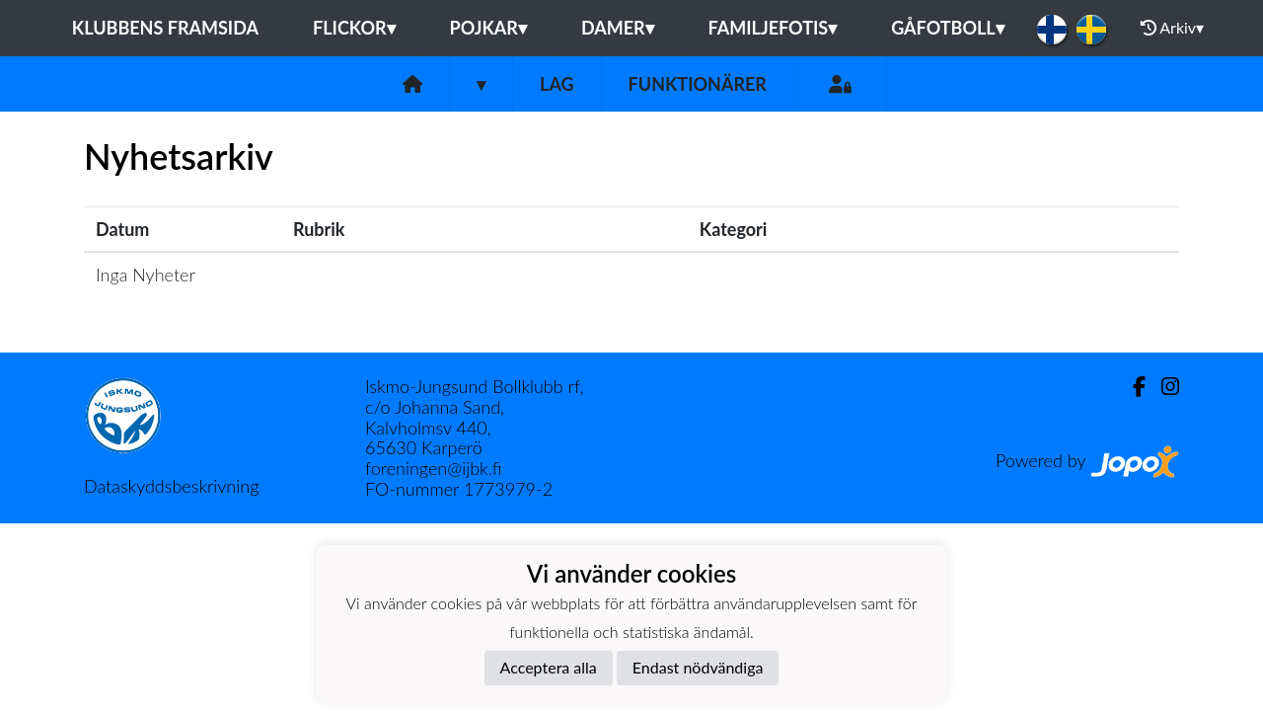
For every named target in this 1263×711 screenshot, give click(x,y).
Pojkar (488, 28)
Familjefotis (773, 28)
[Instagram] (1162, 386)
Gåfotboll (947, 28)
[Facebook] (1131, 386)
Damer (617, 28)
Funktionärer (698, 84)
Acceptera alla (548, 667)
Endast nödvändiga (698, 667)
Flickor (354, 28)
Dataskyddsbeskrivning (171, 486)
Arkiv (1172, 28)
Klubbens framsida (165, 28)
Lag (557, 84)
